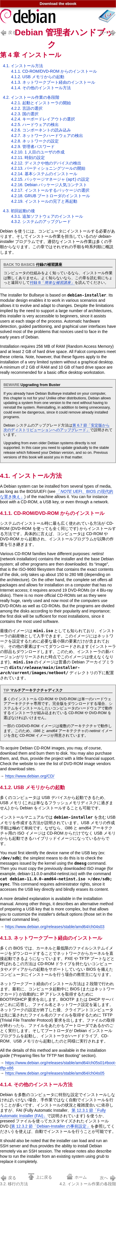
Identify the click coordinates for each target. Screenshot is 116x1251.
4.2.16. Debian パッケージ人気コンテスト (49, 184)
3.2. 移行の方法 (14, 1180)
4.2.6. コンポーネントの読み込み (41, 130)
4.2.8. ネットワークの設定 (35, 141)
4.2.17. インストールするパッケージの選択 (50, 190)
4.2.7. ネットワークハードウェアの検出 (47, 135)
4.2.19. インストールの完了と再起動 (44, 201)
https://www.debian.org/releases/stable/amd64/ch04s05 (54, 1073)
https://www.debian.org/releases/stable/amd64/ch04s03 (54, 926)
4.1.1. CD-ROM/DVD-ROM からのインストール (54, 71)
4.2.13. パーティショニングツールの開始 (48, 168)
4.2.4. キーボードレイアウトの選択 (43, 119)
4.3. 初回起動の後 (19, 211)
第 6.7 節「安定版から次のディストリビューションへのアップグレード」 (56, 427)
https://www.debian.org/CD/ (29, 776)
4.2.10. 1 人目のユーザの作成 (37, 152)
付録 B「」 (52, 283)
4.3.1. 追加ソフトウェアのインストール (47, 216)
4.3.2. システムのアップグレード (41, 221)
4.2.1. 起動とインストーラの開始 (41, 102)
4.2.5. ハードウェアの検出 (35, 124)
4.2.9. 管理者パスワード (33, 146)
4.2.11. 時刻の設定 (28, 157)
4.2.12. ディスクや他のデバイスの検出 (46, 163)
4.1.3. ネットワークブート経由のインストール (53, 82)
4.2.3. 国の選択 (24, 113)
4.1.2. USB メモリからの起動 (37, 76)
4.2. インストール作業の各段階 (31, 97)
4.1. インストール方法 (23, 65)
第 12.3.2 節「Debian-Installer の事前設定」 (51, 1126)
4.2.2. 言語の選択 (27, 108)
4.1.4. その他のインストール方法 (41, 87)
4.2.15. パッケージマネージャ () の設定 (50, 179)
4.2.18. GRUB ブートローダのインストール (50, 195)
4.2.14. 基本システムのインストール (44, 173)
